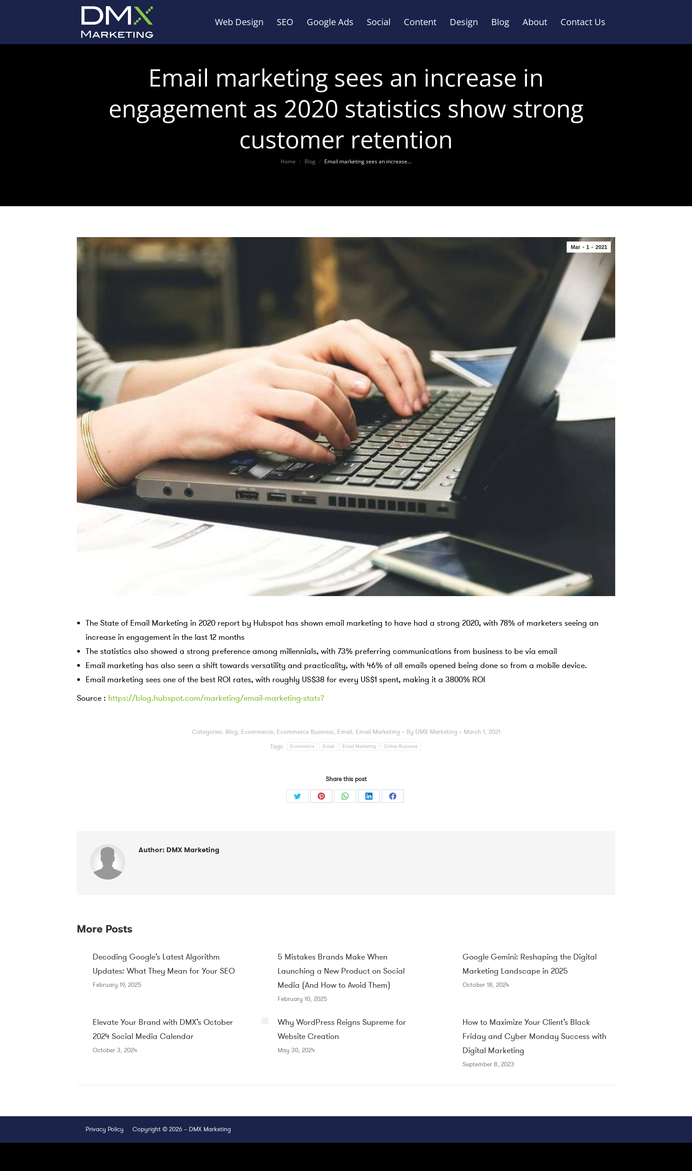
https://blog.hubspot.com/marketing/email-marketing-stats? (216, 698)
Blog (231, 732)
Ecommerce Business (305, 732)
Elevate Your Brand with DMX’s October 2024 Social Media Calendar (163, 1029)
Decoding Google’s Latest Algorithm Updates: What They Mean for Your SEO (164, 964)
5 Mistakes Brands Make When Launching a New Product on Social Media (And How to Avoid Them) (341, 971)
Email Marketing (378, 732)
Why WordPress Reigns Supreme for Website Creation (342, 1029)
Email (344, 732)
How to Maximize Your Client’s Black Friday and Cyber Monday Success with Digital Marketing (534, 1036)
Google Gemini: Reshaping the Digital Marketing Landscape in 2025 (530, 964)
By (431, 732)
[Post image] (80, 955)
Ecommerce (257, 732)
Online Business (401, 746)
